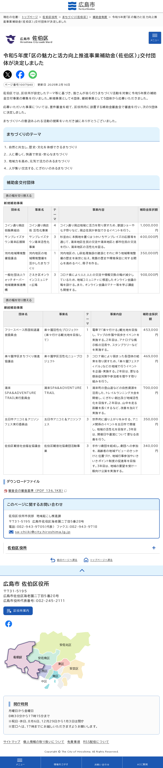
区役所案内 (21, 610)
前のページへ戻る (67, 560)
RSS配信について (96, 741)
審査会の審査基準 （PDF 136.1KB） (37, 490)
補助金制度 (100, 17)
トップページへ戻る (101, 560)
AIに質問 (142, 764)
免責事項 (73, 741)
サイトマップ (11, 741)
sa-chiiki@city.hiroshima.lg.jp (42, 532)
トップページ (30, 17)
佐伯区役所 (50, 17)
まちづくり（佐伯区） (75, 17)
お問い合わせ (101, 765)
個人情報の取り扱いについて (43, 741)
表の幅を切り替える (19, 195)
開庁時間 (21, 704)
